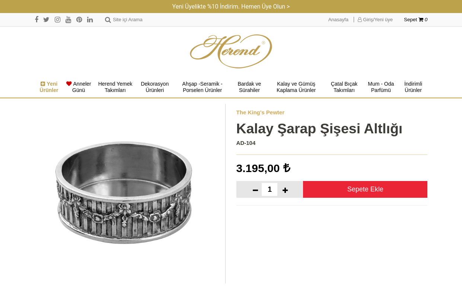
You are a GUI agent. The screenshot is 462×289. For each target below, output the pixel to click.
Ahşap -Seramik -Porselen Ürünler (202, 87)
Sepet (415, 19)
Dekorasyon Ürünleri (155, 87)
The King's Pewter (260, 112)
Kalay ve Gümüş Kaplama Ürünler (296, 87)
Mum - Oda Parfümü (381, 87)
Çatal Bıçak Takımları (344, 87)
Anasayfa (338, 19)
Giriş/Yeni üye (375, 19)
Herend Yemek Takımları (115, 87)
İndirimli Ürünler (413, 87)
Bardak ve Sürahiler (249, 87)
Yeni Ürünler (49, 87)
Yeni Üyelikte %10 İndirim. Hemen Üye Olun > (231, 6)
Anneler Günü (78, 87)
